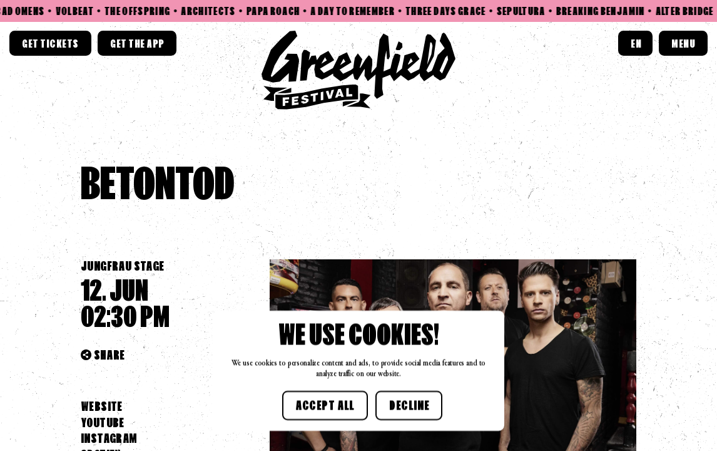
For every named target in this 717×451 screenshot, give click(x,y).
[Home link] (358, 70)
